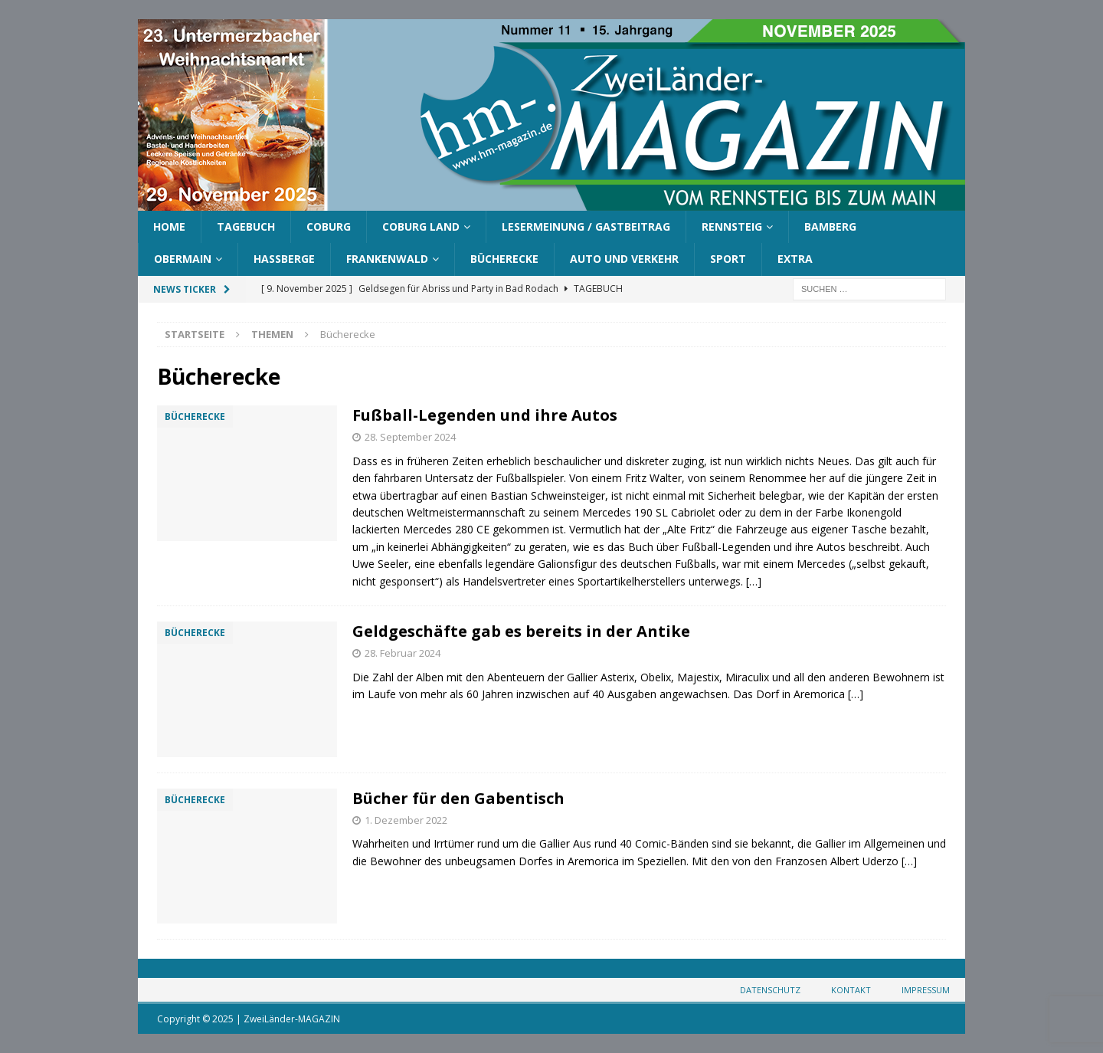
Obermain (182, 258)
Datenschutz (770, 990)
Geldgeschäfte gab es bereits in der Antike (521, 631)
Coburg (328, 226)
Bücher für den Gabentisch (458, 798)
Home (169, 226)
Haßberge (284, 258)
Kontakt (851, 990)
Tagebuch (246, 226)
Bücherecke (504, 258)
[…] (753, 581)
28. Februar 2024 (402, 653)
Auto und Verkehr (624, 258)
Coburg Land (421, 226)
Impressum (926, 990)
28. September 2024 (410, 437)
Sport (728, 258)
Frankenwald (387, 258)
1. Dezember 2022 (406, 820)
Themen (272, 334)
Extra (795, 258)
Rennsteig (732, 226)
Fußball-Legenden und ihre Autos (484, 415)
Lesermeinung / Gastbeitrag (586, 226)
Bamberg (830, 226)
